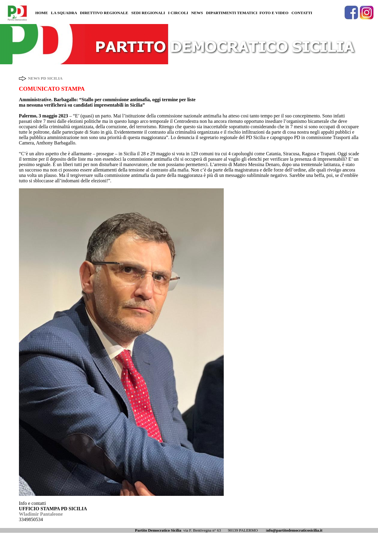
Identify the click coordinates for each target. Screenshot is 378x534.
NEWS (197, 13)
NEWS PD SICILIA (45, 78)
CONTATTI (301, 13)
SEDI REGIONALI (148, 13)
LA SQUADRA (64, 13)
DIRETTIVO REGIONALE (104, 13)
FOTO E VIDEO (274, 13)
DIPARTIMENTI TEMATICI (231, 13)
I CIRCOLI (178, 13)
